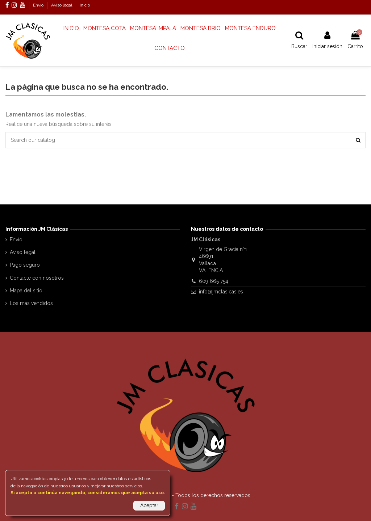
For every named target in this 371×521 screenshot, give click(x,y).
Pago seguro (25, 265)
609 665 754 (213, 281)
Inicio (85, 5)
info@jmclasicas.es (221, 292)
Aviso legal (62, 5)
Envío (39, 5)
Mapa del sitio (26, 290)
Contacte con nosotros (37, 278)
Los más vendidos (31, 303)
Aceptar (149, 505)
